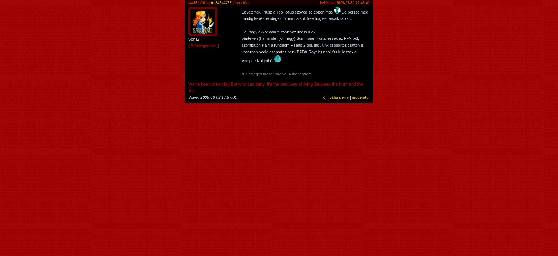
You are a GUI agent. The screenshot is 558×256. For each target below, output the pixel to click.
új (325, 97)
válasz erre (339, 97)
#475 (227, 3)
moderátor (361, 97)
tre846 (216, 3)
